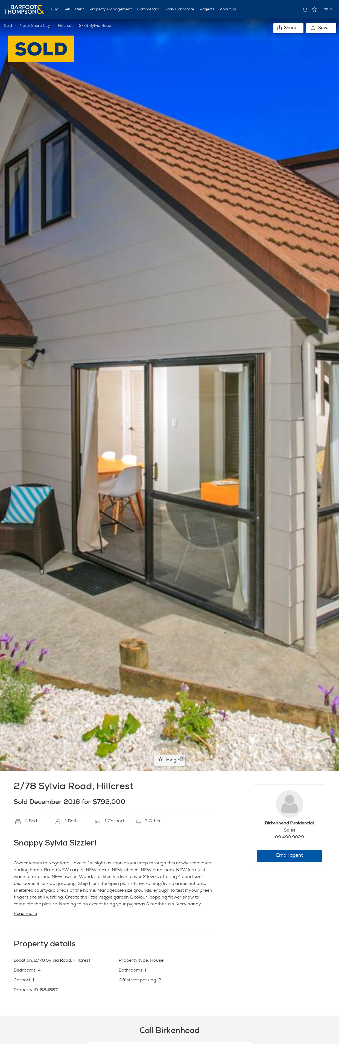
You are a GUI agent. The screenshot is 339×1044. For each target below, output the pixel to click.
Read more (25, 914)
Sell (66, 9)
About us (228, 9)
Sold (8, 26)
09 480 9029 (289, 837)
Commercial (148, 9)
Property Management (110, 9)
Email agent (289, 855)
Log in (327, 9)
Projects (207, 9)
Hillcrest (65, 26)
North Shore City (35, 26)
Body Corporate (179, 9)
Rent (79, 9)
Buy (54, 9)
